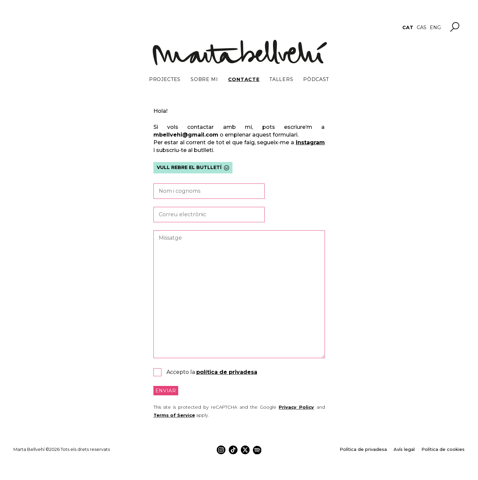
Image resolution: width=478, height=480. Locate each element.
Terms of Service (174, 415)
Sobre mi (204, 79)
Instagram (310, 142)
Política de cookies (443, 449)
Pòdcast (316, 79)
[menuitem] (408, 27)
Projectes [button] (165, 79)
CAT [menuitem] (407, 27)
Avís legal (404, 449)
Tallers (281, 79)
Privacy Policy (296, 407)
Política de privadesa (363, 449)
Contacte (244, 79)
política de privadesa (226, 372)
